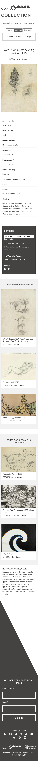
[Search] (19, 37)
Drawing (5, 174)
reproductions (7, 589)
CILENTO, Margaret (10, 385)
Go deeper (29, 23)
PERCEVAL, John (9, 477)
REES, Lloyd (14, 59)
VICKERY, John (8, 557)
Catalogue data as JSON (13, 259)
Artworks (7, 23)
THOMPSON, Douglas (11, 515)
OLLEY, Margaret (9, 421)
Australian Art (7, 155)
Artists (18, 23)
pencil (4, 184)
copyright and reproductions (12, 591)
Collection (16, 15)
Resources (27, 30)
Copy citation (9, 239)
